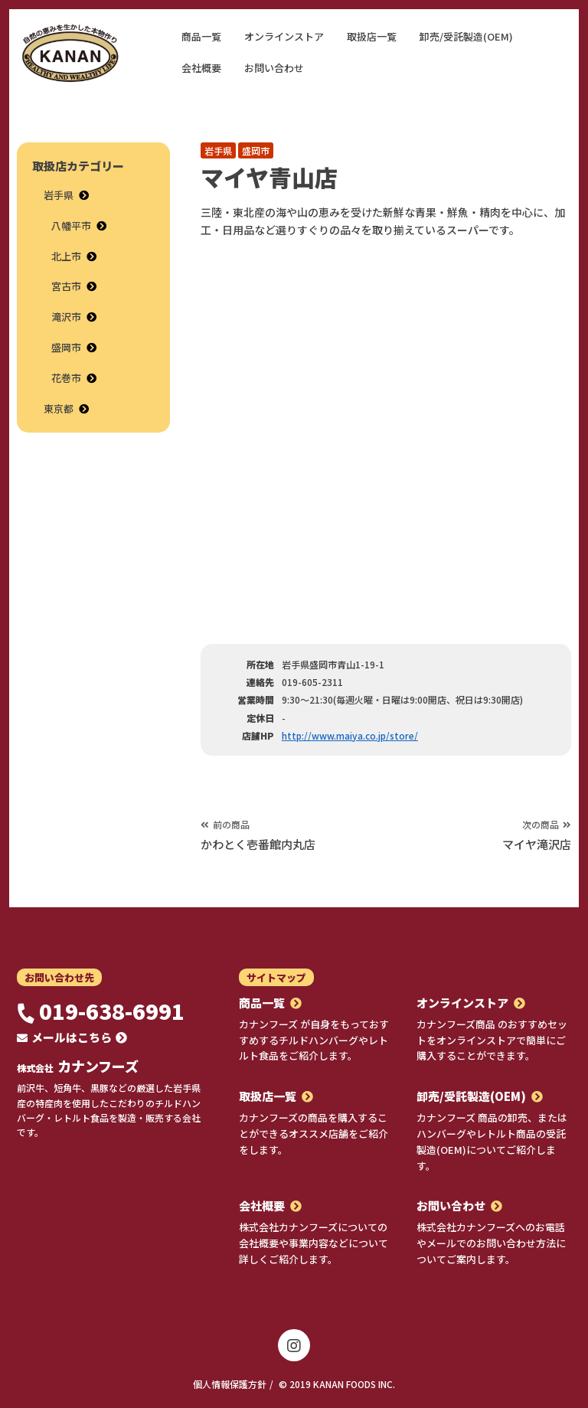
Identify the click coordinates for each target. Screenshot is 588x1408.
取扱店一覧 (372, 36)
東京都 (59, 408)
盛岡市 (256, 150)
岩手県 (218, 150)
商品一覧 (201, 36)
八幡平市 (71, 225)
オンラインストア (284, 36)
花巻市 (66, 378)
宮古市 (66, 286)
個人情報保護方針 (229, 1383)
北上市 (66, 256)
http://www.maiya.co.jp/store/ (350, 735)
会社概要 (201, 67)
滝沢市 (66, 316)
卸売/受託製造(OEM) (466, 36)
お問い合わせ (274, 67)
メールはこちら (71, 1037)
